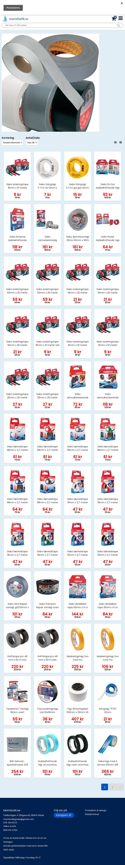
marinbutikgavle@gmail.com (28, 821)
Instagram (64, 815)
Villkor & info (9, 826)
